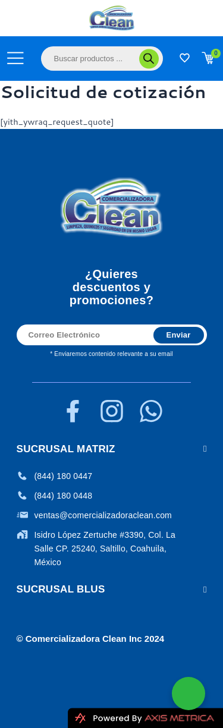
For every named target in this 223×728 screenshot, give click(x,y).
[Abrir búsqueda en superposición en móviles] (102, 58)
